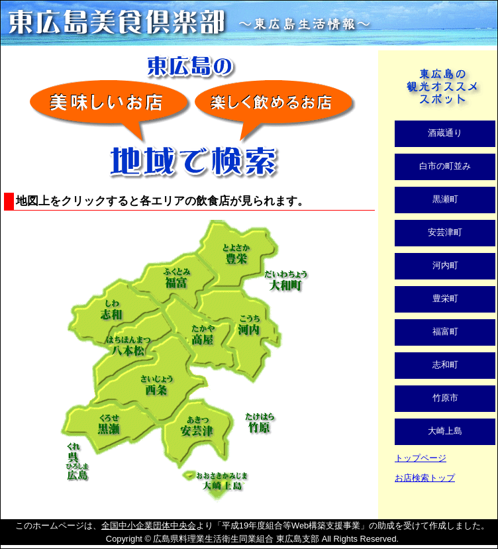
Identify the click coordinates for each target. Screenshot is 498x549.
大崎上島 (445, 431)
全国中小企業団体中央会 (148, 525)
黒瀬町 (445, 199)
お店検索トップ (425, 478)
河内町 (445, 265)
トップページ (420, 458)
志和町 (445, 365)
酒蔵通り (445, 133)
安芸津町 (445, 232)
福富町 (445, 331)
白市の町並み (445, 166)
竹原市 (445, 398)
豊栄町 (445, 298)
